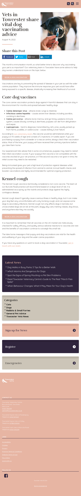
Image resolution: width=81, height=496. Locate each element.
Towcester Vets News (17, 316)
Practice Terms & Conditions (12, 451)
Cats (8, 304)
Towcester (8, 3)
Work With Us (7, 461)
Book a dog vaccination (16, 77)
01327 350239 (68, 3)
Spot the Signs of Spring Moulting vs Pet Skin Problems (34, 275)
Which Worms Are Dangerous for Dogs (26, 271)
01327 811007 (14, 417)
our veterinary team (23, 134)
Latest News (13, 262)
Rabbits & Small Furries (18, 310)
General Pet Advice (16, 313)
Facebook (6, 476)
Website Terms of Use (9, 455)
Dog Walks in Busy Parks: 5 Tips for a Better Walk (31, 267)
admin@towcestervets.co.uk (12, 411)
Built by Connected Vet (40, 486)
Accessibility (6, 442)
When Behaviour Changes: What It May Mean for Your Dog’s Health (40, 286)
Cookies (5, 445)
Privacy (4, 448)
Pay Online (6, 458)
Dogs (9, 307)
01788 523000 (15, 423)
